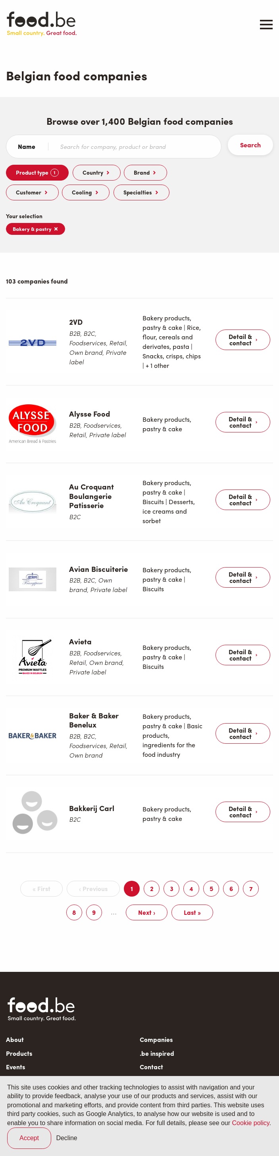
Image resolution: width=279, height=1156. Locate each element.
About (15, 1001)
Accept (29, 1138)
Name (26, 146)
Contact (151, 1028)
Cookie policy (250, 1123)
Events (15, 1028)
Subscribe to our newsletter (48, 1055)
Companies (156, 1001)
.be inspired (157, 1014)
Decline (66, 1138)
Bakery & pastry (35, 228)
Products (19, 1014)
